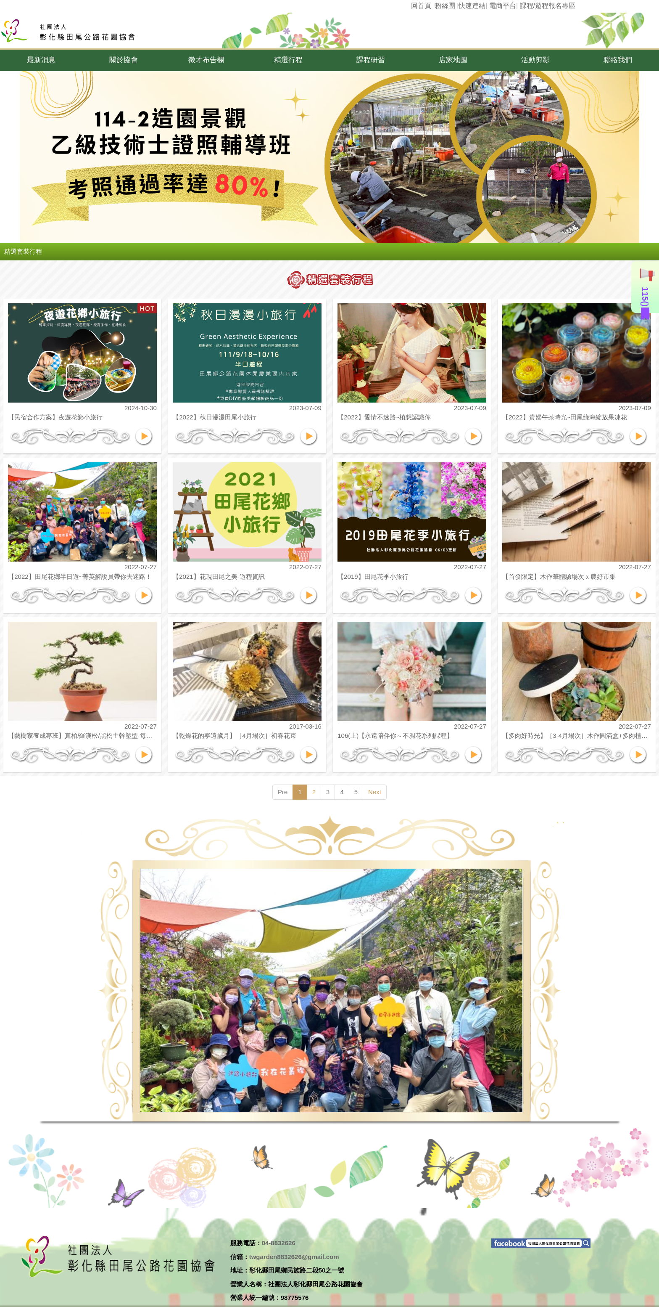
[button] (41, 60)
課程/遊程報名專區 (547, 5)
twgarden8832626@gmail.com (294, 1256)
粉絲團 (445, 5)
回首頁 (421, 5)
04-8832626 (278, 1242)
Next (374, 791)
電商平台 (502, 5)
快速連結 (472, 5)
